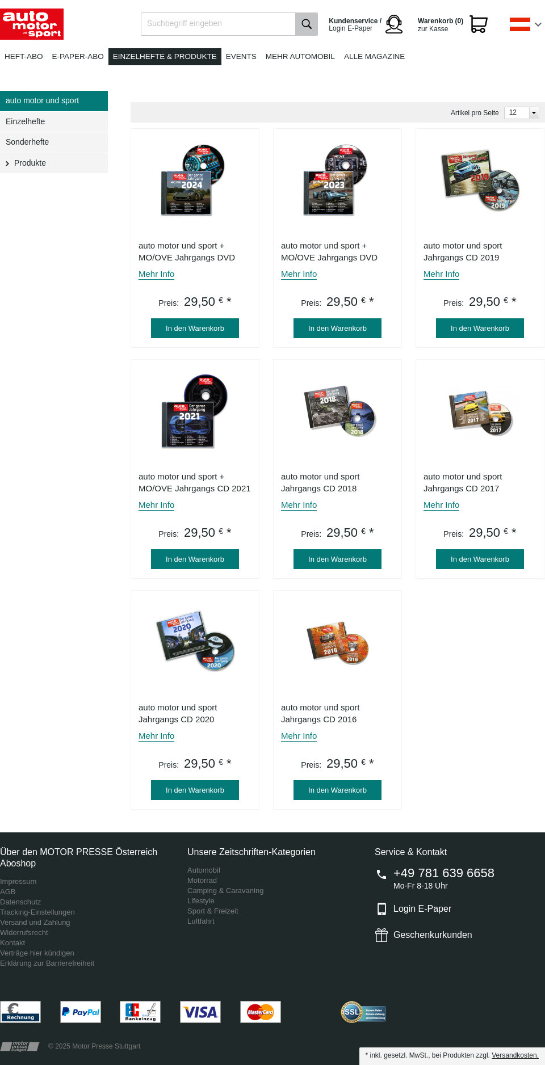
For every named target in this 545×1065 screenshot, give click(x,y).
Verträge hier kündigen (37, 953)
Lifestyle (201, 900)
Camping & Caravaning (225, 890)
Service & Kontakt (411, 852)
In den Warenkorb (195, 328)
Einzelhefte (25, 121)
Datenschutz (20, 902)
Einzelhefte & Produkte (165, 56)
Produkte (30, 162)
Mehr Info (156, 274)
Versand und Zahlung (35, 922)
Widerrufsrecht (24, 932)
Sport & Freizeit (212, 911)
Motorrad (202, 880)
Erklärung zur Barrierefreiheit (47, 963)
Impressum (18, 881)
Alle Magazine (374, 56)
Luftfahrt (201, 921)
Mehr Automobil (300, 56)
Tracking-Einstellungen (37, 912)
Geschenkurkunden (432, 935)
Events (241, 56)
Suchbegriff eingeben (184, 23)
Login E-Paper (422, 909)
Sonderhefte (27, 141)
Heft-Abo (24, 56)
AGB (7, 891)
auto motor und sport (42, 100)
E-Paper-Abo (78, 56)
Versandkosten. (515, 1055)
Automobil (203, 870)
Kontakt (12, 942)
